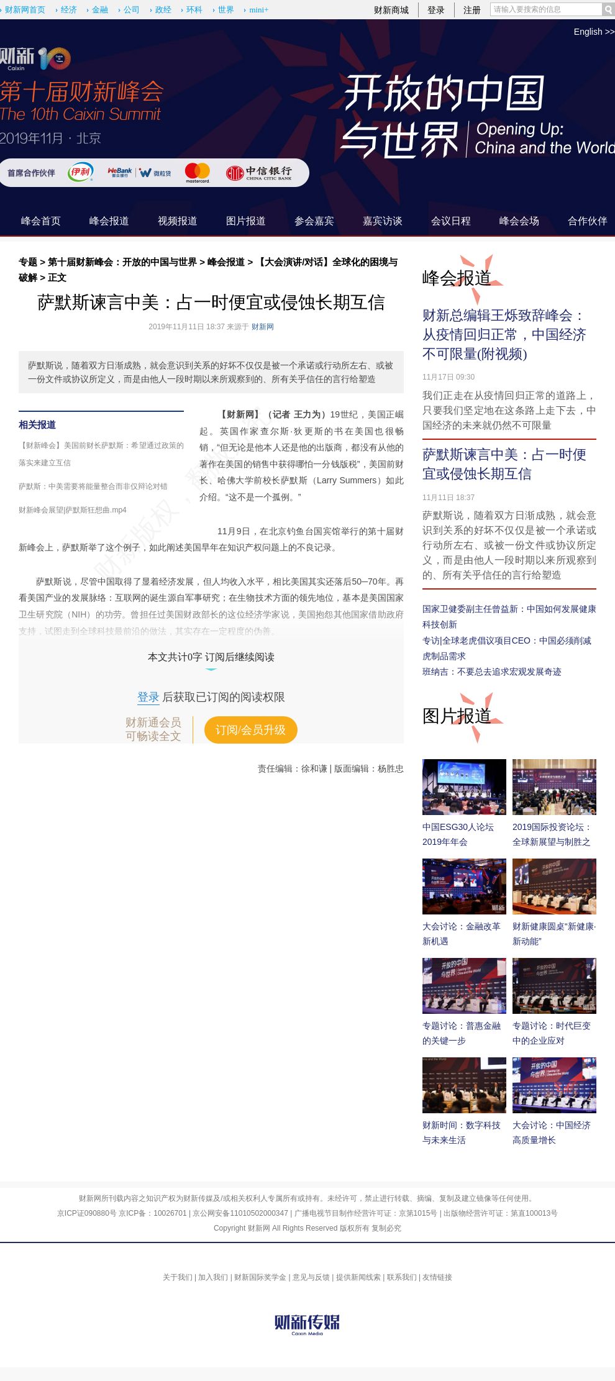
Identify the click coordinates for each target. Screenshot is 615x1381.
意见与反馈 (311, 1277)
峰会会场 (519, 221)
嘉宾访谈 (383, 221)
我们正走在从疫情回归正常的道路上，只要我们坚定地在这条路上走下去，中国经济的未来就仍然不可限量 (509, 410)
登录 (436, 10)
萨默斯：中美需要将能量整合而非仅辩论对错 (93, 486)
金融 (100, 9)
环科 (194, 9)
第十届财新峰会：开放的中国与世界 (122, 262)
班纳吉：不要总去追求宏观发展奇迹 (492, 672)
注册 (472, 10)
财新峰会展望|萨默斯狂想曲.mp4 (73, 510)
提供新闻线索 (358, 1277)
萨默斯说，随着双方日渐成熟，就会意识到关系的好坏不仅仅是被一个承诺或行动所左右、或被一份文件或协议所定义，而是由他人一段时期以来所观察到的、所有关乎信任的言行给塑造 (509, 545)
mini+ (258, 9)
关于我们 (178, 1277)
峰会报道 (109, 221)
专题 (28, 262)
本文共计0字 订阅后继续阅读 (211, 657)
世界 (226, 9)
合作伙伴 (588, 221)
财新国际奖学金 (260, 1277)
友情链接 (437, 1277)
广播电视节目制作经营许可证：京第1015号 (366, 1213)
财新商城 (391, 10)
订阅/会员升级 (251, 730)
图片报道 (246, 221)
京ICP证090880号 (87, 1213)
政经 (163, 9)
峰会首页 (41, 221)
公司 (132, 9)
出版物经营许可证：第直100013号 (501, 1213)
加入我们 (213, 1277)
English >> (594, 32)
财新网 (263, 326)
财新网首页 (25, 9)
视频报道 (178, 221)
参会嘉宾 (314, 221)
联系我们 (402, 1277)
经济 (69, 9)
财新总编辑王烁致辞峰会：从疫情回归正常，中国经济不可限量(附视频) (504, 335)
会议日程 (451, 221)
